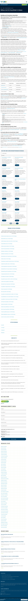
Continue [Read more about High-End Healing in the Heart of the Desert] (2, 553)
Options (7, 598)
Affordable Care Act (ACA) (5, 95)
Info (15, 598)
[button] (26, 2)
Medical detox (21, 133)
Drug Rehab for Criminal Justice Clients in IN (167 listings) (9, 299)
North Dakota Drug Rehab (4, 499)
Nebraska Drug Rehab (4, 488)
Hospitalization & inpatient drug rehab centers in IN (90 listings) (10, 261)
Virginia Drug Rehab (3, 520)
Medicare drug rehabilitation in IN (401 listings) (7, 306)
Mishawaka (2, 332)
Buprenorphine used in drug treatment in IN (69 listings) (8, 256)
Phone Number (3, 412)
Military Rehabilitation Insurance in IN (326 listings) (8, 314)
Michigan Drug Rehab (4, 480)
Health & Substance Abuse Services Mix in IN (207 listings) (9, 241)
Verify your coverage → (8, 25)
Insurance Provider (3, 422)
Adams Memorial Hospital (19, 157)
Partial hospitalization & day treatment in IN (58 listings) (9, 266)
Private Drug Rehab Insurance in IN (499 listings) (8, 311)
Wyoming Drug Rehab (4, 527)
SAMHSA (5, 36)
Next (17, 223)
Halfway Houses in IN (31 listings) (6, 258)
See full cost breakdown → (5, 27)
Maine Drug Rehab (3, 475)
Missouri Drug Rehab (4, 485)
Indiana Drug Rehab (3, 467)
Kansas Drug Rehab (3, 470)
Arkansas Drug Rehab (4, 451)
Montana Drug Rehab (4, 486)
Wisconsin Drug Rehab (4, 525)
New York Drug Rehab (4, 496)
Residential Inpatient (3, 87)
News (23, 598)
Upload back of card (3, 433)
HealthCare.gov (20, 147)
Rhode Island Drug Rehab (4, 509)
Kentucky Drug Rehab (4, 472)
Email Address (3, 415)
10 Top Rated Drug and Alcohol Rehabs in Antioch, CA (9, 563)
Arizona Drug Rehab (3, 449)
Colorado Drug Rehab (4, 454)
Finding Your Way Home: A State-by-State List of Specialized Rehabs (12, 541)
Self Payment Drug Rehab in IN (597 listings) (7, 301)
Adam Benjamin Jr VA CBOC (6, 157)
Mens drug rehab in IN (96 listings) (6, 291)
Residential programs (6, 134)
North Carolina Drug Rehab (4, 498)
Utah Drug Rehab (3, 517)
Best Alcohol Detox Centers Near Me (7, 534)
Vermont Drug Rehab (4, 519)
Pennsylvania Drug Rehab (4, 506)
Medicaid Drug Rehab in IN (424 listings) (6, 304)
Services (10, 598)
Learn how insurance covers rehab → (12, 141)
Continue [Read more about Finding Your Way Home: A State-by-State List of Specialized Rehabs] (2, 546)
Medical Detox (3, 85)
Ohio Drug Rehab (3, 501)
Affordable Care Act (7, 139)
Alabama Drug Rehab (4, 446)
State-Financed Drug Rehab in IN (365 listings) (7, 309)
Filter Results (4, 153)
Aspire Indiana (17, 190)
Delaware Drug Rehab (4, 457)
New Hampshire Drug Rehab (4, 491)
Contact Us (20, 598)
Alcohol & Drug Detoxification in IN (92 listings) (7, 248)
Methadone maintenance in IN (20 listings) (7, 251)
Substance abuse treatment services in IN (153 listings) (9, 236)
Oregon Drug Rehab (3, 504)
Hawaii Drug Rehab (3, 462)
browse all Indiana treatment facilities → (22, 37)
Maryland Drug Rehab (4, 477)
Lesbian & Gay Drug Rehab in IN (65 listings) (7, 281)
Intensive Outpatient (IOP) (4, 89)
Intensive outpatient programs (19, 134)
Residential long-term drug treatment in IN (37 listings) (8, 271)
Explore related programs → (12, 52)
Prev (10, 223)
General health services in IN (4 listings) (6, 243)
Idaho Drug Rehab (3, 464)
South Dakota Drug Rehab (4, 512)
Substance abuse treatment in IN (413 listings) (7, 246)
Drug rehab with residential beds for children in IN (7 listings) (9, 294)
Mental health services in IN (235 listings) (7, 238)
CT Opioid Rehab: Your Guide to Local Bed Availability (10, 556)
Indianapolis (3, 330)
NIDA (5, 147)
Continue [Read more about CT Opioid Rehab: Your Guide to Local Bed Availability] (2, 560)
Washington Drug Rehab (4, 522)
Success (17, 598)
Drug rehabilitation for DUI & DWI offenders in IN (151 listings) (9, 296)
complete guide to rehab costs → (11, 108)
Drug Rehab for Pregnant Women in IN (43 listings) (8, 286)
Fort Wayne (2, 327)
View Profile (4, 187)
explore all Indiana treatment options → (17, 145)
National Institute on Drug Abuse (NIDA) (13, 32)
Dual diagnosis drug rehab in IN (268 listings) (7, 276)
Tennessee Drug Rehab (4, 514)
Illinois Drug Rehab (3, 465)
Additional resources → (19, 52)
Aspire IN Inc (4, 190)
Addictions (12, 598)
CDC (6, 147)
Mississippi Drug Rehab (4, 483)
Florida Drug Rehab (3, 459)
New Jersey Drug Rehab (4, 493)
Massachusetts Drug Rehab (4, 478)
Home (4, 598)
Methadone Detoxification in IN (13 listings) (7, 253)
